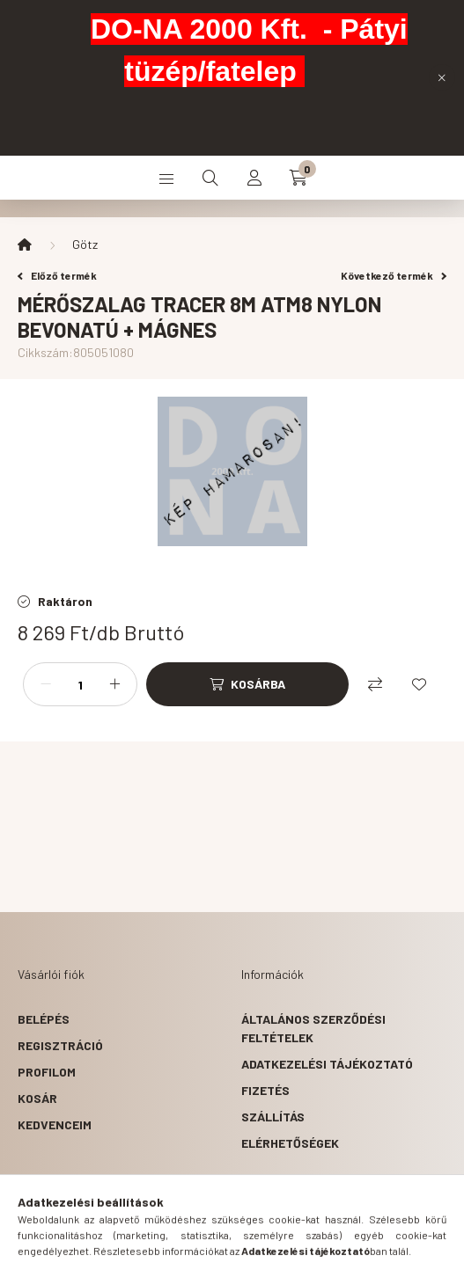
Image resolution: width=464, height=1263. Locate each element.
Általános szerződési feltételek (313, 1028)
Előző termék (57, 275)
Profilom (47, 1071)
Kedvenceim (55, 1124)
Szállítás (273, 1116)
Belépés (44, 1018)
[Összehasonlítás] (375, 684)
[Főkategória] (25, 244)
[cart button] (298, 177)
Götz (85, 244)
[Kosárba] (247, 684)
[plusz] (114, 684)
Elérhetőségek (290, 1142)
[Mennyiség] (80, 684)
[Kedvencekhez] (419, 684)
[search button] (210, 177)
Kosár (37, 1098)
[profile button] (254, 177)
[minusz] (46, 684)
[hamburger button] (166, 177)
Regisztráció (60, 1045)
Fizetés (265, 1090)
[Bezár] (442, 77)
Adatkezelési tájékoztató (327, 1063)
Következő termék (393, 275)
